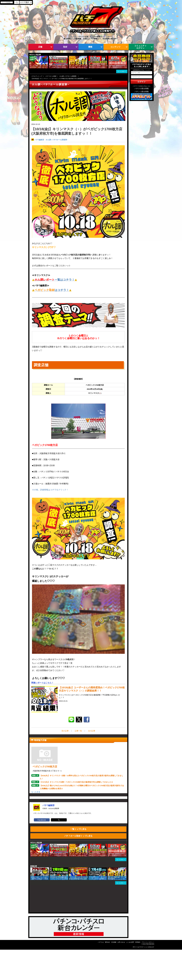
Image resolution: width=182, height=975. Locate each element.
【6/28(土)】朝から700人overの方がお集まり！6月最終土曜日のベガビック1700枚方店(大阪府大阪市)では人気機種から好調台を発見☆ (82, 787)
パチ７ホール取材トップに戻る (78, 836)
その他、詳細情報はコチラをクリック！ (50, 490)
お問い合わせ (121, 942)
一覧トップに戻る (78, 829)
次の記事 (91, 731)
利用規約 (137, 942)
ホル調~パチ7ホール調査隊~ (68, 76)
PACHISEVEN (150, 944)
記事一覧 (78, 731)
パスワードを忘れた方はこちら (141, 86)
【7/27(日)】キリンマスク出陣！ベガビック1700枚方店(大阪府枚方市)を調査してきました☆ (76, 782)
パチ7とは (101, 942)
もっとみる (121, 71)
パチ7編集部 (39, 140)
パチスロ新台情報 (141, 89)
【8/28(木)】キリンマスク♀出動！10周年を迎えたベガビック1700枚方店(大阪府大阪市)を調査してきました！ (81, 777)
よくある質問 (130, 942)
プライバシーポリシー (148, 942)
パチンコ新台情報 (141, 92)
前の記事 (65, 731)
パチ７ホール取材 (50, 76)
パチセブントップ (36, 76)
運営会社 (107, 942)
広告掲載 (113, 942)
